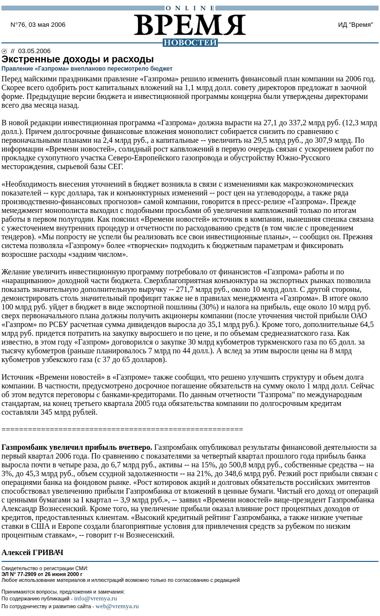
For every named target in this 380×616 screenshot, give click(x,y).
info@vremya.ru (95, 598)
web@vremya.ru (117, 606)
